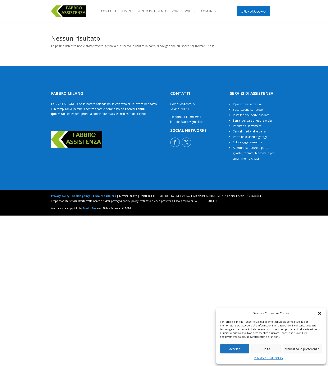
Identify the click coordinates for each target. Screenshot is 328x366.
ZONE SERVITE (182, 11)
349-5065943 (253, 11)
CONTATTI (108, 11)
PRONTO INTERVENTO (151, 11)
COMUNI (207, 11)
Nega (266, 349)
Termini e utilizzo (104, 196)
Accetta (234, 349)
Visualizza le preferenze (302, 349)
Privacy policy (60, 196)
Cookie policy (81, 196)
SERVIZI (125, 11)
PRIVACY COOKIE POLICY (268, 358)
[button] (320, 313)
